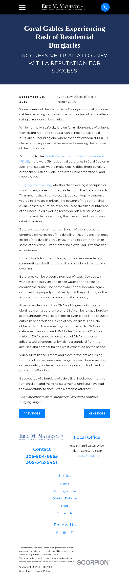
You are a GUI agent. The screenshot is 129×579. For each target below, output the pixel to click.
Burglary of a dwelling (35, 185)
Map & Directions (87, 455)
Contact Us (64, 514)
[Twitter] (72, 533)
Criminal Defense (64, 499)
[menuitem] (24, 572)
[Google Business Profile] (64, 533)
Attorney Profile (64, 492)
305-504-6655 (42, 456)
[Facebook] (57, 533)
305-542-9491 (42, 463)
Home (64, 484)
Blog (64, 506)
